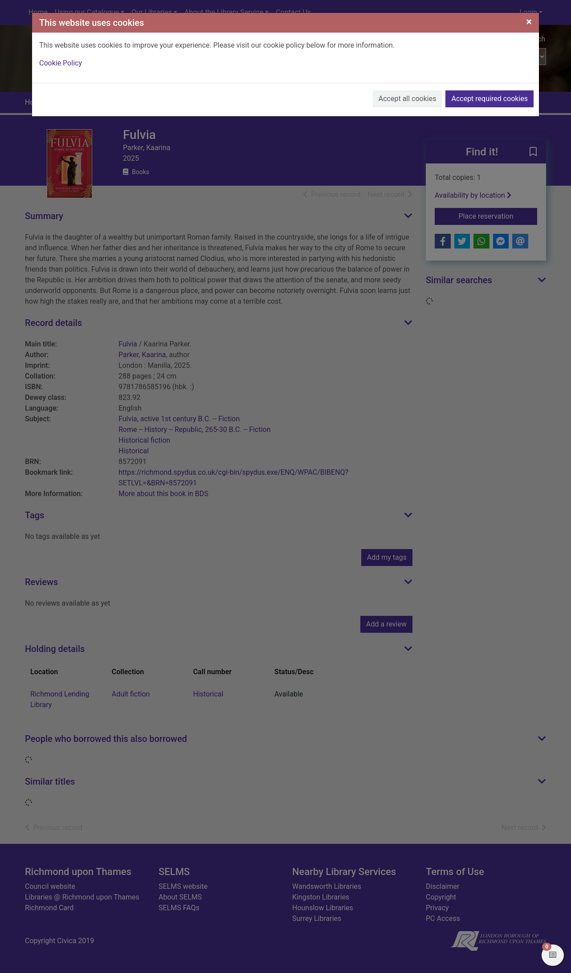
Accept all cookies (407, 98)
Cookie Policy (60, 63)
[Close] (529, 21)
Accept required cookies (489, 98)
